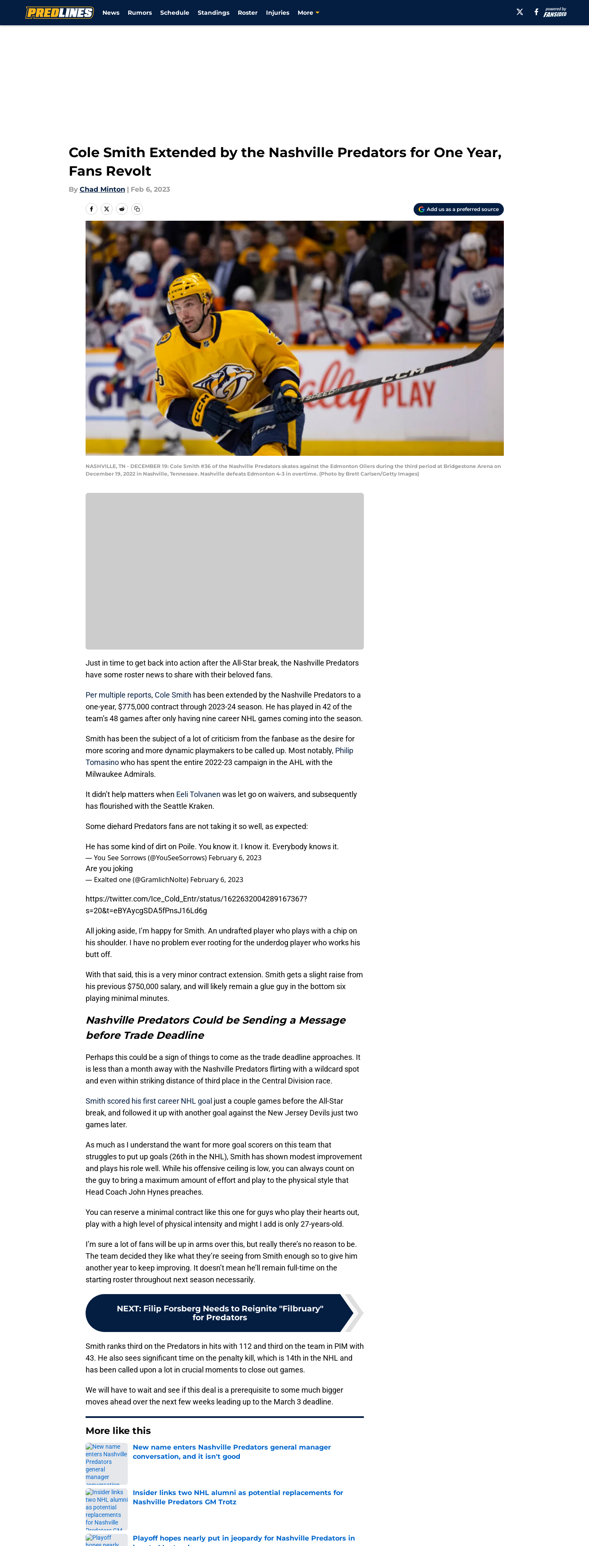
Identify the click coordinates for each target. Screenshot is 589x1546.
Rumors (140, 12)
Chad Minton (102, 189)
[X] (519, 11)
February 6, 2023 (235, 857)
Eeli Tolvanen (198, 794)
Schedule (174, 12)
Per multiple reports (118, 694)
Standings (213, 12)
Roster (248, 12)
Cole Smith (173, 694)
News (110, 12)
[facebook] (536, 11)
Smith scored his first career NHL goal (149, 1101)
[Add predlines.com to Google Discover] (459, 209)
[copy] (137, 209)
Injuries (277, 12)
